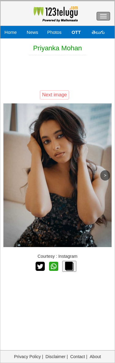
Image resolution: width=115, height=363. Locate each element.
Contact (77, 356)
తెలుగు (98, 32)
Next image (54, 94)
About (95, 356)
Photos (54, 32)
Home (11, 32)
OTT (76, 32)
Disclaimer (55, 356)
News (32, 32)
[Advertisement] (58, 72)
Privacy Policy (27, 356)
